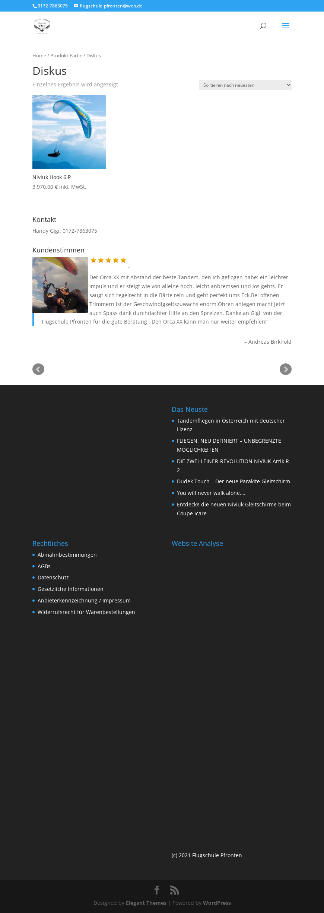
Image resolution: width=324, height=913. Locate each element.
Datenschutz (53, 577)
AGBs (44, 566)
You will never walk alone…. (211, 492)
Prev (38, 369)
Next (286, 369)
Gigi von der (266, 312)
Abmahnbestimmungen (67, 554)
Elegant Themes (146, 902)
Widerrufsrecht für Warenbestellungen (86, 611)
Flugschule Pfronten (67, 321)
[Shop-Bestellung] (245, 85)
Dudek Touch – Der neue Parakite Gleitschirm (233, 481)
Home (39, 55)
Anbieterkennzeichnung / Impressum (84, 600)
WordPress (217, 902)
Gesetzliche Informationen (71, 588)
